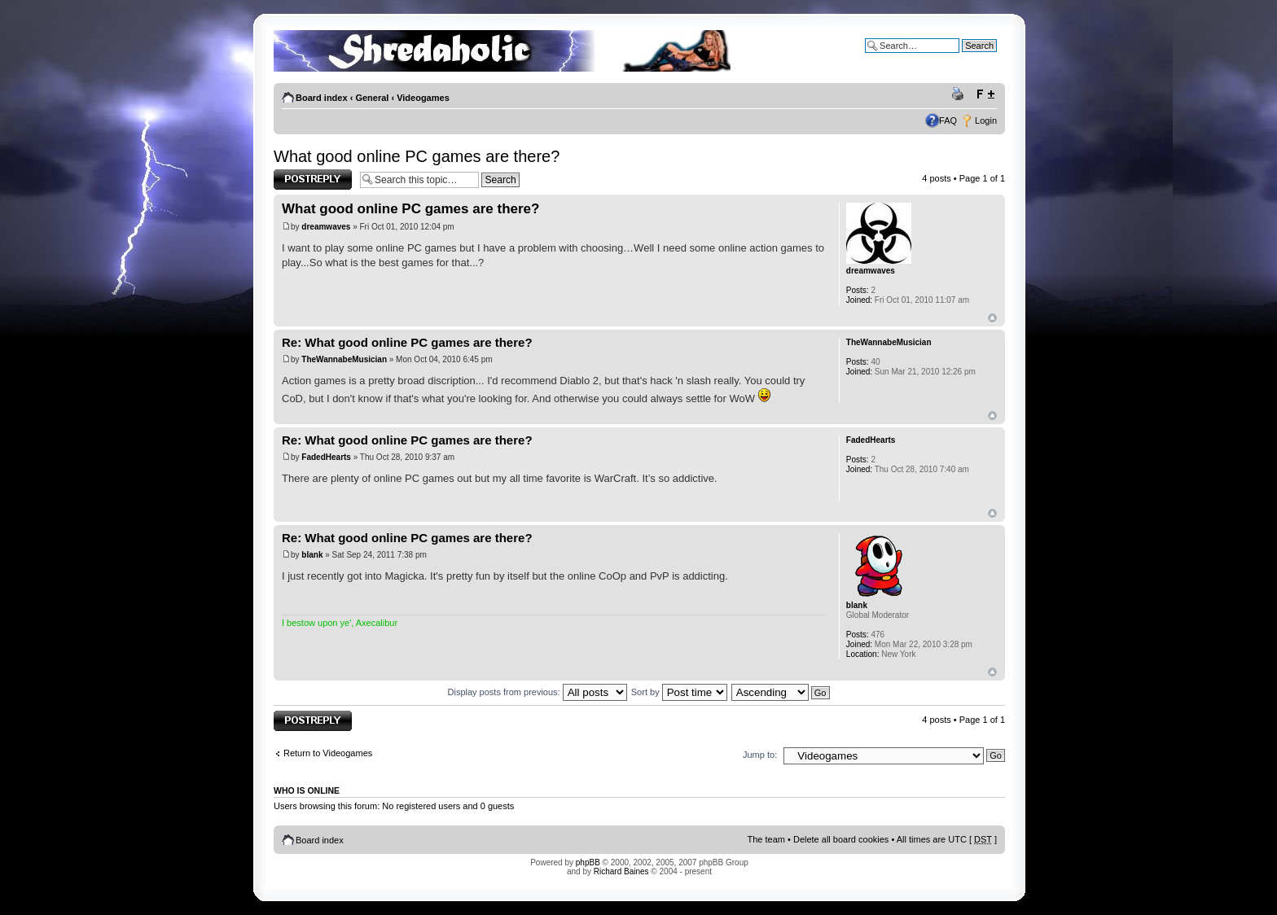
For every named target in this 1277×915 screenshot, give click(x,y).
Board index (322, 98)
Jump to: (760, 755)
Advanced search (962, 58)
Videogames (423, 98)
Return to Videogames (327, 753)
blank (312, 554)
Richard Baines (621, 871)
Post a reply (313, 179)
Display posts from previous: (537, 692)
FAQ (948, 120)
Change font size (985, 94)
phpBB (588, 862)
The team (766, 839)
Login (986, 120)
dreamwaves (325, 226)
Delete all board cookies (841, 839)
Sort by (679, 692)
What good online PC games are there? (417, 156)
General (371, 98)
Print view (960, 94)
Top (992, 317)
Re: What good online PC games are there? (407, 342)
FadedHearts (326, 457)
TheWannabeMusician (344, 359)
